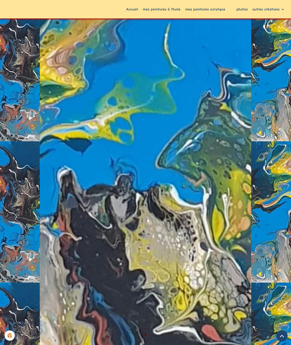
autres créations (266, 9)
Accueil (132, 9)
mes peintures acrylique (205, 9)
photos (242, 9)
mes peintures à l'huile (162, 9)
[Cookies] (10, 335)
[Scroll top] (282, 336)
